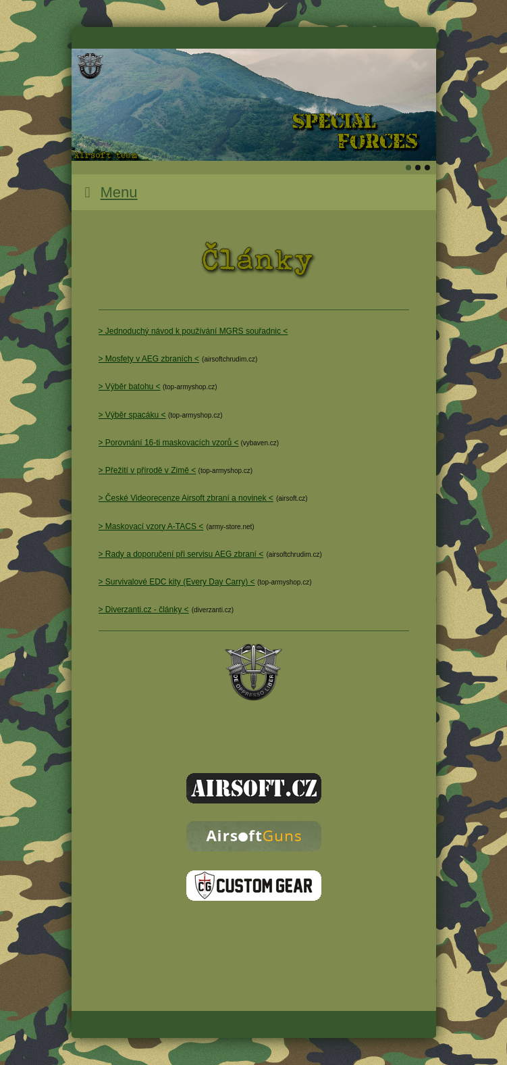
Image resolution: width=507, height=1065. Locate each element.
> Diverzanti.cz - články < (144, 609)
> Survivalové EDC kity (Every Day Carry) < (177, 582)
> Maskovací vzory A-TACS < (151, 526)
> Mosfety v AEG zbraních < (149, 359)
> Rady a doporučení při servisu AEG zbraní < (181, 554)
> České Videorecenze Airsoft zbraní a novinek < (186, 498)
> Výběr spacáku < (132, 415)
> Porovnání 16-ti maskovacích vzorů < (169, 442)
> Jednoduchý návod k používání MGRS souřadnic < (193, 331)
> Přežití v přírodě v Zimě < (147, 470)
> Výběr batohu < (130, 386)
